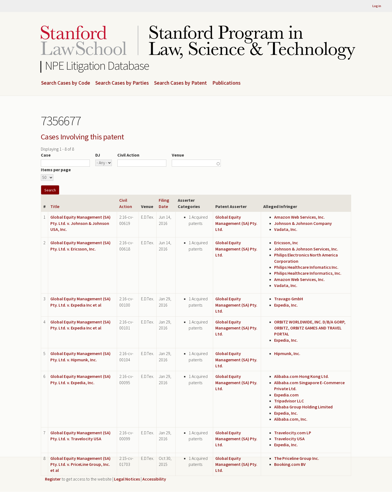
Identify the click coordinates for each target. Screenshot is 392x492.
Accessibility (154, 479)
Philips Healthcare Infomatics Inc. (306, 267)
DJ (97, 155)
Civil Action (128, 155)
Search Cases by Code (65, 83)
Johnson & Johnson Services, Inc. (306, 249)
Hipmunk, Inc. (287, 353)
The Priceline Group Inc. (296, 458)
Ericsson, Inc (286, 242)
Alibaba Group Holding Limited (303, 407)
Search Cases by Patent (180, 83)
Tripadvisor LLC (289, 401)
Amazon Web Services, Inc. (299, 217)
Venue (178, 155)
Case (46, 155)
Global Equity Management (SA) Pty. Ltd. (236, 223)
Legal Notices (127, 479)
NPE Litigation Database (97, 65)
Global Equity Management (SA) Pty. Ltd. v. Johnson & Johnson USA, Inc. (80, 223)
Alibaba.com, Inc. (290, 419)
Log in (376, 6)
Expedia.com (286, 395)
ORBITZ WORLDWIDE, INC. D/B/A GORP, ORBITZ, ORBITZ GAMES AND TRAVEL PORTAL (309, 328)
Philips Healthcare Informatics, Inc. (307, 273)
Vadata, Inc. (285, 229)
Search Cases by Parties (122, 83)
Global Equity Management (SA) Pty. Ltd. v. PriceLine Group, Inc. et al (80, 464)
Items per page (56, 169)
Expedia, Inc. (286, 305)
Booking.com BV (290, 464)
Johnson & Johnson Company (303, 223)
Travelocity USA (289, 438)
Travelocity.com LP (292, 432)
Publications (226, 83)
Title (54, 206)
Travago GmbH (288, 298)
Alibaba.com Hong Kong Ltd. (301, 376)
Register (53, 479)
